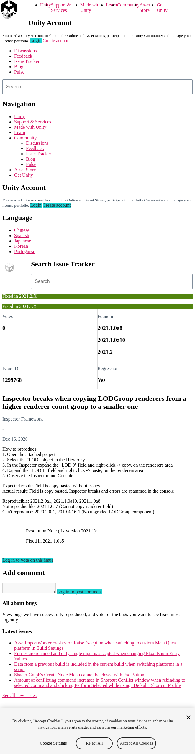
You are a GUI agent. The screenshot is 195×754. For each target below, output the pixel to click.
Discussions (25, 50)
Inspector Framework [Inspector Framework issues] (22, 418)
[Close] (188, 717)
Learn (111, 4)
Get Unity (162, 7)
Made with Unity (90, 7)
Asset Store (145, 7)
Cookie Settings (53, 743)
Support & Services (61, 7)
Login (35, 40)
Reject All (94, 743)
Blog (18, 66)
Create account (57, 40)
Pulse (19, 71)
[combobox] (97, 87)
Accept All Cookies (136, 743)
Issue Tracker (27, 61)
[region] (97, 731)
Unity (45, 4)
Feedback (23, 55)
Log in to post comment (85, 593)
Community (128, 4)
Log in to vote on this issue (27, 560)
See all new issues (19, 697)
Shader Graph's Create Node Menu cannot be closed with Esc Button (79, 676)
